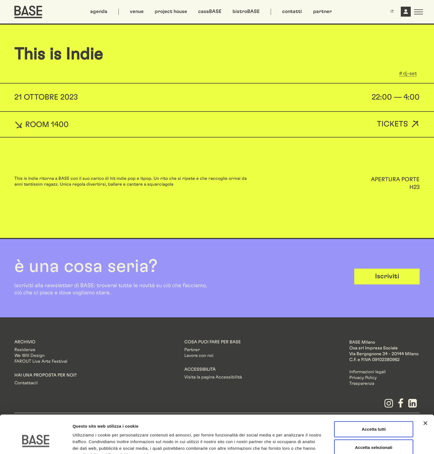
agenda (98, 11)
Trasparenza (361, 383)
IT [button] (392, 12)
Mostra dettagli (291, 443)
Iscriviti (387, 276)
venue (137, 11)
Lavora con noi (198, 355)
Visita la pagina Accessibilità (213, 377)
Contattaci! (26, 383)
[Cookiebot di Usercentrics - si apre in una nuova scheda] (36, 443)
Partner (192, 349)
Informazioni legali (367, 372)
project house (171, 11)
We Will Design (29, 355)
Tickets (392, 124)
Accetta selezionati (373, 418)
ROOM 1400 (41, 124)
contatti (292, 11)
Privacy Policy (363, 377)
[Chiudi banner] (425, 394)
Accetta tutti (374, 399)
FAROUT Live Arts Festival (40, 361)
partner (322, 11)
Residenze (24, 349)
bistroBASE (246, 11)
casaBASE (209, 11)
